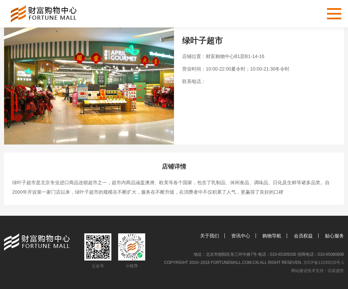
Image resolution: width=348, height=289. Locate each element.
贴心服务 (334, 235)
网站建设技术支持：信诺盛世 (317, 270)
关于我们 (209, 235)
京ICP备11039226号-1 (323, 262)
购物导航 (271, 235)
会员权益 (303, 235)
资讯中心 (240, 235)
